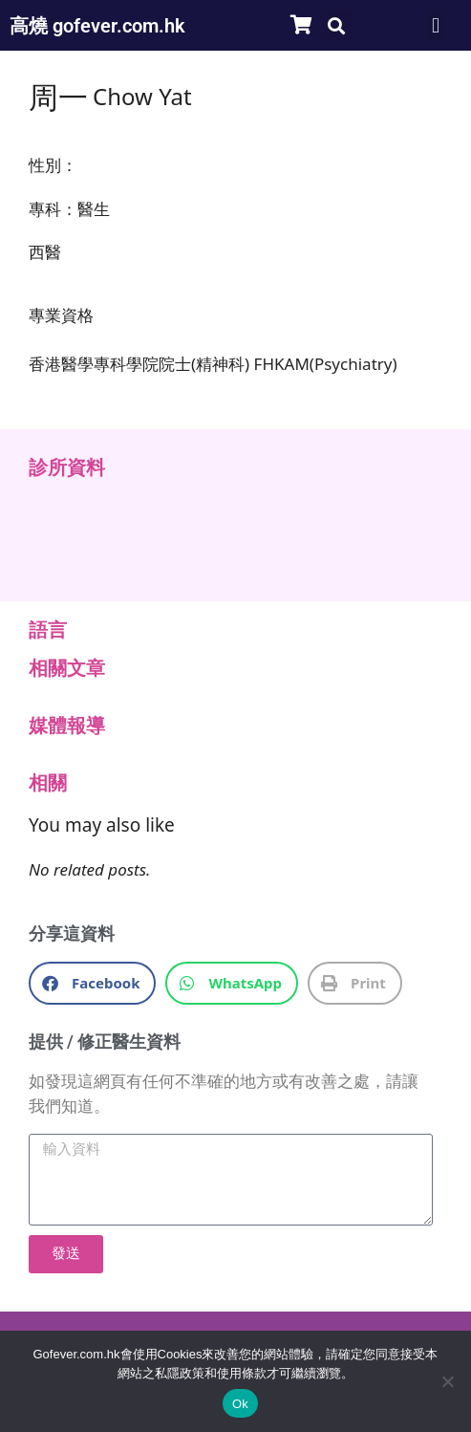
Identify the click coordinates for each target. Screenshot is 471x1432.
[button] (337, 25)
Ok (240, 1404)
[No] (447, 1381)
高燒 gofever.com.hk (97, 25)
